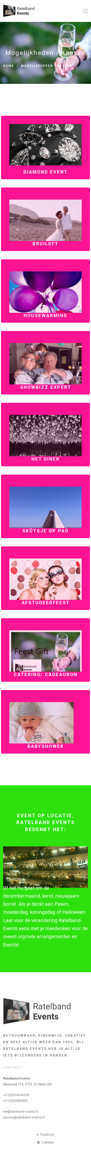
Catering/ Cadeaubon (46, 685)
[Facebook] (45, 1135)
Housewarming (45, 326)
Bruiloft (45, 254)
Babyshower (45, 757)
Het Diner (46, 470)
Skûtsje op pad (45, 541)
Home (8, 65)
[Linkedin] (45, 1142)
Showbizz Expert (45, 398)
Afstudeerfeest (46, 613)
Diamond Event (45, 182)
